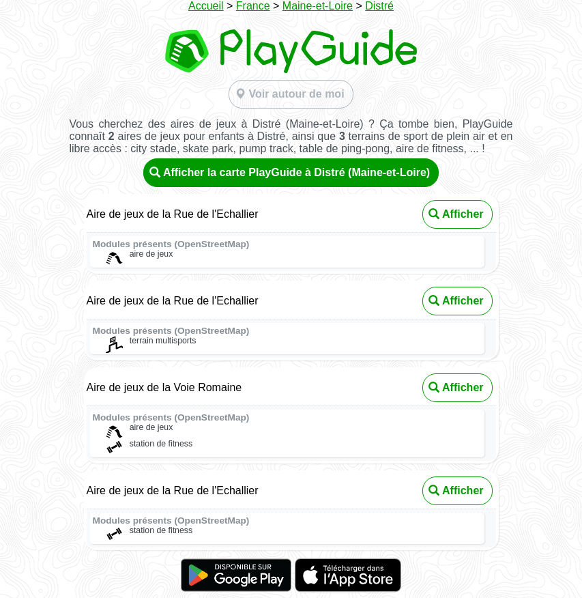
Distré (379, 6)
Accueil (206, 6)
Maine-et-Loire (317, 6)
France (253, 6)
